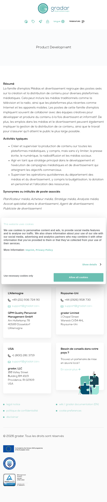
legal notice (13, 404)
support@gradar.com (25, 306)
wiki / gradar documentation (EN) (79, 404)
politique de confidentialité (22, 411)
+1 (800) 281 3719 (23, 355)
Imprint (30, 250)
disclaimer (12, 417)
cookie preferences (70, 411)
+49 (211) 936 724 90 (26, 300)
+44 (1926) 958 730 (78, 300)
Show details (89, 264)
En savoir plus (70, 370)
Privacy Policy (44, 250)
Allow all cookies (78, 277)
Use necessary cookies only (18, 275)
